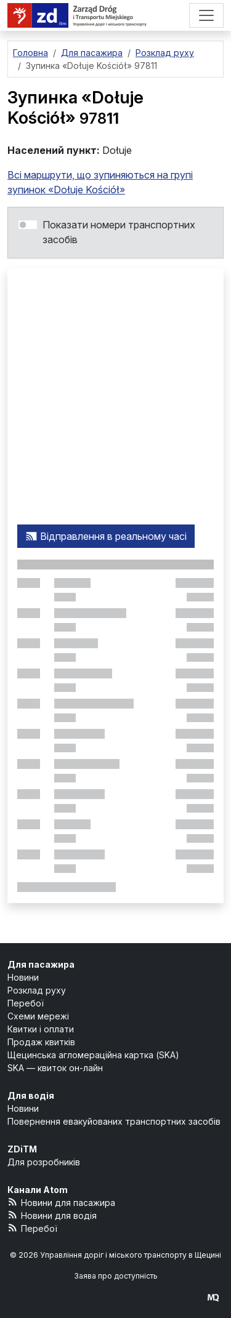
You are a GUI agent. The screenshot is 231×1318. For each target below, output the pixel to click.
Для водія (30, 1095)
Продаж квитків (41, 1042)
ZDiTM (22, 1149)
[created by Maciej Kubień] (213, 1297)
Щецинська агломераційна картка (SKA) (93, 1055)
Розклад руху (36, 990)
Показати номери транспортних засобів (119, 232)
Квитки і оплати (40, 1029)
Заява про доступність (116, 1275)
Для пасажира (41, 964)
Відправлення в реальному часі (106, 536)
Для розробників (43, 1162)
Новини (23, 977)
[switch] (28, 225)
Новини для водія (52, 1215)
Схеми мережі (38, 1016)
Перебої (25, 1003)
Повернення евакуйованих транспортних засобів (114, 1121)
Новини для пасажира (61, 1202)
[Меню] (206, 15)
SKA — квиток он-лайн (55, 1068)
